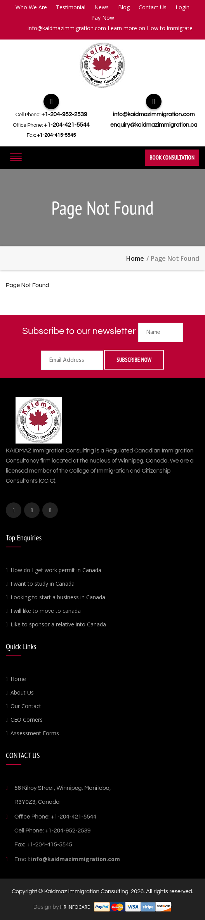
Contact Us (153, 7)
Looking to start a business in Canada (57, 597)
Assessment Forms (34, 733)
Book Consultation (172, 157)
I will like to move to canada (45, 610)
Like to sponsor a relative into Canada (58, 624)
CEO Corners (26, 719)
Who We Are (31, 7)
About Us (22, 692)
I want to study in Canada (42, 583)
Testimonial (70, 7)
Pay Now (102, 17)
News (101, 7)
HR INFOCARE (75, 907)
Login (182, 7)
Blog (124, 7)
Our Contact (25, 706)
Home (135, 258)
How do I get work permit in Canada (55, 570)
